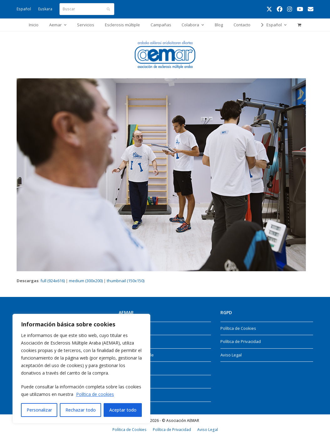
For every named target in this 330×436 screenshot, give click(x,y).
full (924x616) (52, 280)
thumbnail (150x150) (125, 280)
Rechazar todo (80, 410)
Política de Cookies (238, 328)
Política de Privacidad (240, 341)
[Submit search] (108, 9)
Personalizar (39, 410)
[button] (299, 24)
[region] (81, 368)
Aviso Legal (231, 355)
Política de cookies (95, 394)
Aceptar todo (123, 410)
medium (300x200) (86, 280)
